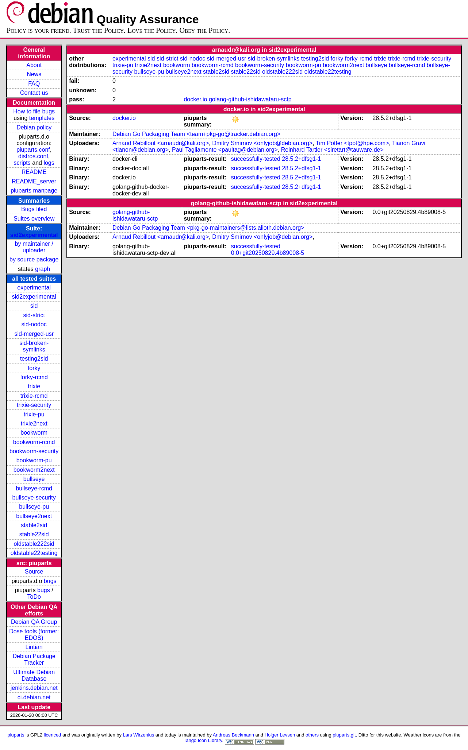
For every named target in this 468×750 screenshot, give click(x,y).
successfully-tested (255, 159)
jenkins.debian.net (34, 688)
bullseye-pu (34, 507)
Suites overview (34, 218)
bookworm (33, 433)
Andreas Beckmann (233, 735)
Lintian (34, 647)
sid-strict (34, 315)
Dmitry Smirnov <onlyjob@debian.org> (262, 143)
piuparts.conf (33, 150)
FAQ (34, 84)
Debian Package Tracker (33, 659)
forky (34, 368)
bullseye (34, 479)
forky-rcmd (34, 377)
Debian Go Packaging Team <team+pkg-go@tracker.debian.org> (196, 134)
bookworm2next (34, 470)
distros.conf (33, 156)
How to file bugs (34, 111)
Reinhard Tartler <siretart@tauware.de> (332, 150)
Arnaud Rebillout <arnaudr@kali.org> (160, 143)
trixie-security (34, 405)
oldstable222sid (34, 544)
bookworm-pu (34, 460)
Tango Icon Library (203, 740)
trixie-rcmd (34, 396)
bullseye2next (34, 516)
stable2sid (34, 525)
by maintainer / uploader (34, 247)
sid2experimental (34, 235)
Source (34, 571)
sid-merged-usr (34, 334)
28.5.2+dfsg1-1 (301, 159)
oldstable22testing (34, 553)
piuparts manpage (34, 190)
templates (41, 118)
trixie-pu (34, 414)
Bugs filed (34, 209)
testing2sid (34, 358)
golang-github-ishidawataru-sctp (250, 99)
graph (42, 269)
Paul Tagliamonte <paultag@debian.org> (225, 150)
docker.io (195, 99)
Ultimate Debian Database (34, 675)
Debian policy (33, 127)
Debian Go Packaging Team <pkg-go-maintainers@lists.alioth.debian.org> (208, 228)
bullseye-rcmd (34, 488)
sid (34, 306)
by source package (33, 259)
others (312, 735)
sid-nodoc (33, 324)
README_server (34, 181)
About (34, 65)
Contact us (34, 93)
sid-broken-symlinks (34, 346)
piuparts (15, 735)
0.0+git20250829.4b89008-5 (267, 253)
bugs (50, 581)
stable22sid (34, 534)
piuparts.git (344, 735)
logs (48, 163)
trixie (34, 386)
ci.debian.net (34, 697)
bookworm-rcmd (34, 442)
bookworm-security (33, 451)
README (34, 172)
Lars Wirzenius (138, 735)
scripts (22, 163)
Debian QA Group (34, 622)
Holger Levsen (280, 735)
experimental (34, 287)
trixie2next (34, 423)
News (34, 74)
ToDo (34, 597)
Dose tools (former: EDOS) (34, 634)
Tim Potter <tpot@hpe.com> (352, 143)
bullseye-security (34, 497)
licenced (52, 735)
